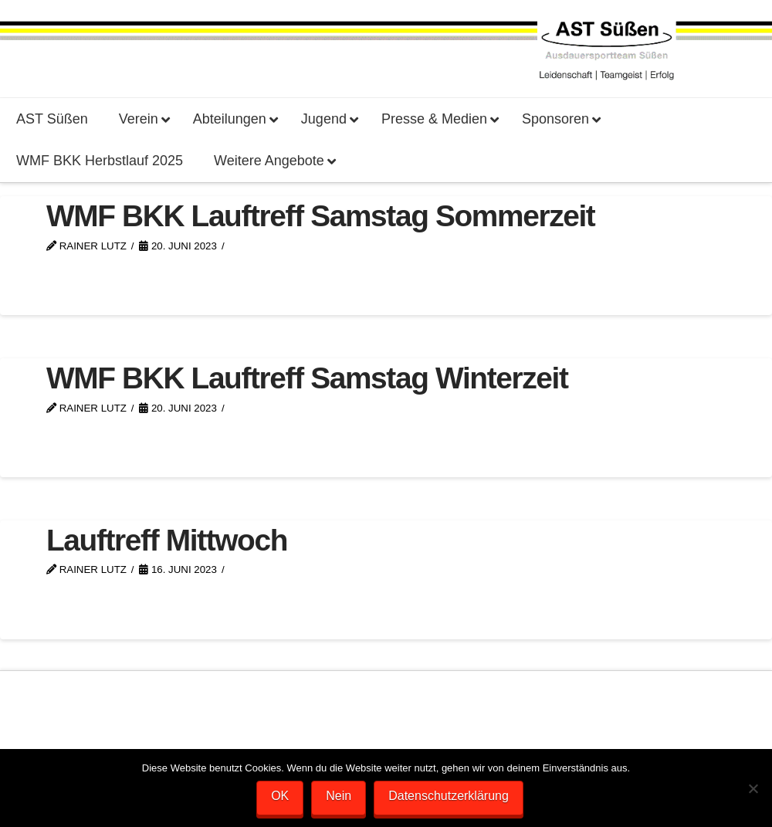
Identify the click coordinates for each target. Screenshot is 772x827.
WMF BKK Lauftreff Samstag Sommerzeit (320, 215)
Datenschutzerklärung (448, 795)
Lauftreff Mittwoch (166, 540)
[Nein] (752, 788)
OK (280, 795)
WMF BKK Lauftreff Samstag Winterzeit (307, 378)
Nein (338, 795)
